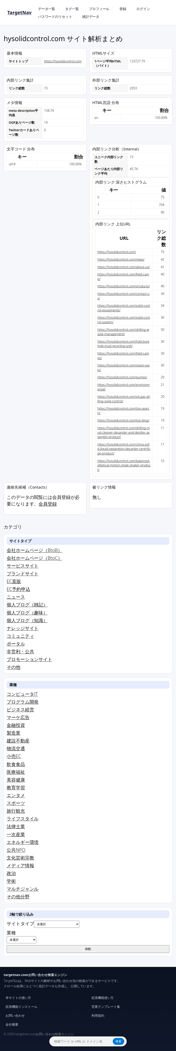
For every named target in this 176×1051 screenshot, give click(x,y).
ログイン (143, 8)
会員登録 (47, 504)
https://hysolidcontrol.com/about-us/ (123, 267)
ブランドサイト (22, 573)
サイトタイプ (43, 924)
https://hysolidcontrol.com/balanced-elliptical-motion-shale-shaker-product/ (124, 465)
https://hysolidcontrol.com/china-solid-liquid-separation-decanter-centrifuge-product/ (123, 448)
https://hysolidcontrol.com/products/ (123, 286)
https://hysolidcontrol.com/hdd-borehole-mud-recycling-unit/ (123, 343)
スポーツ (16, 803)
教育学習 (16, 787)
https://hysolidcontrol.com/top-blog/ (123, 420)
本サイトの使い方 (18, 997)
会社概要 (12, 1024)
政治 (11, 873)
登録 (122, 8)
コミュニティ (20, 636)
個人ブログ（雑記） (27, 605)
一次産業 (16, 834)
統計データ (90, 16)
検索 (118, 1041)
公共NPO (16, 850)
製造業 (13, 733)
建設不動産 (18, 741)
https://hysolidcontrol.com (63, 61)
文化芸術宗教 (20, 858)
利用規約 (97, 1015)
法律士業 (16, 826)
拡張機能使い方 (102, 997)
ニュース (16, 597)
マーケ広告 (18, 717)
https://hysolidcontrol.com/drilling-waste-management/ (123, 331)
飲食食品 (16, 764)
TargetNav (19, 12)
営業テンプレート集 (105, 1006)
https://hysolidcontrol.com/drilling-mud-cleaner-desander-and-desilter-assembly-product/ (123, 432)
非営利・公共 (20, 651)
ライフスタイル (22, 819)
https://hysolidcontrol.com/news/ (120, 259)
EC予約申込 (18, 589)
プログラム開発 (22, 702)
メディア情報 (20, 865)
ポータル (16, 644)
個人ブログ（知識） (27, 620)
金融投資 (16, 725)
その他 (13, 667)
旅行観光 (16, 811)
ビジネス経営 (20, 709)
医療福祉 (16, 772)
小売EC (14, 756)
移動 (88, 949)
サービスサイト (22, 566)
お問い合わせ (15, 1015)
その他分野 (18, 896)
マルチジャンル (22, 889)
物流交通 (16, 748)
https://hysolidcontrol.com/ (116, 252)
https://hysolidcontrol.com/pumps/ (122, 377)
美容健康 (16, 780)
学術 (11, 881)
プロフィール (99, 8)
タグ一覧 (72, 8)
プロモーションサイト (29, 659)
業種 (21, 936)
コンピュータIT (22, 694)
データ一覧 (46, 8)
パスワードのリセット (55, 16)
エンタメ (16, 795)
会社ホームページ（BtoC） (34, 558)
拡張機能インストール (21, 1006)
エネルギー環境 (22, 842)
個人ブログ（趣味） (27, 613)
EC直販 (14, 581)
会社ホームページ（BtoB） (34, 550)
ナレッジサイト (22, 628)
